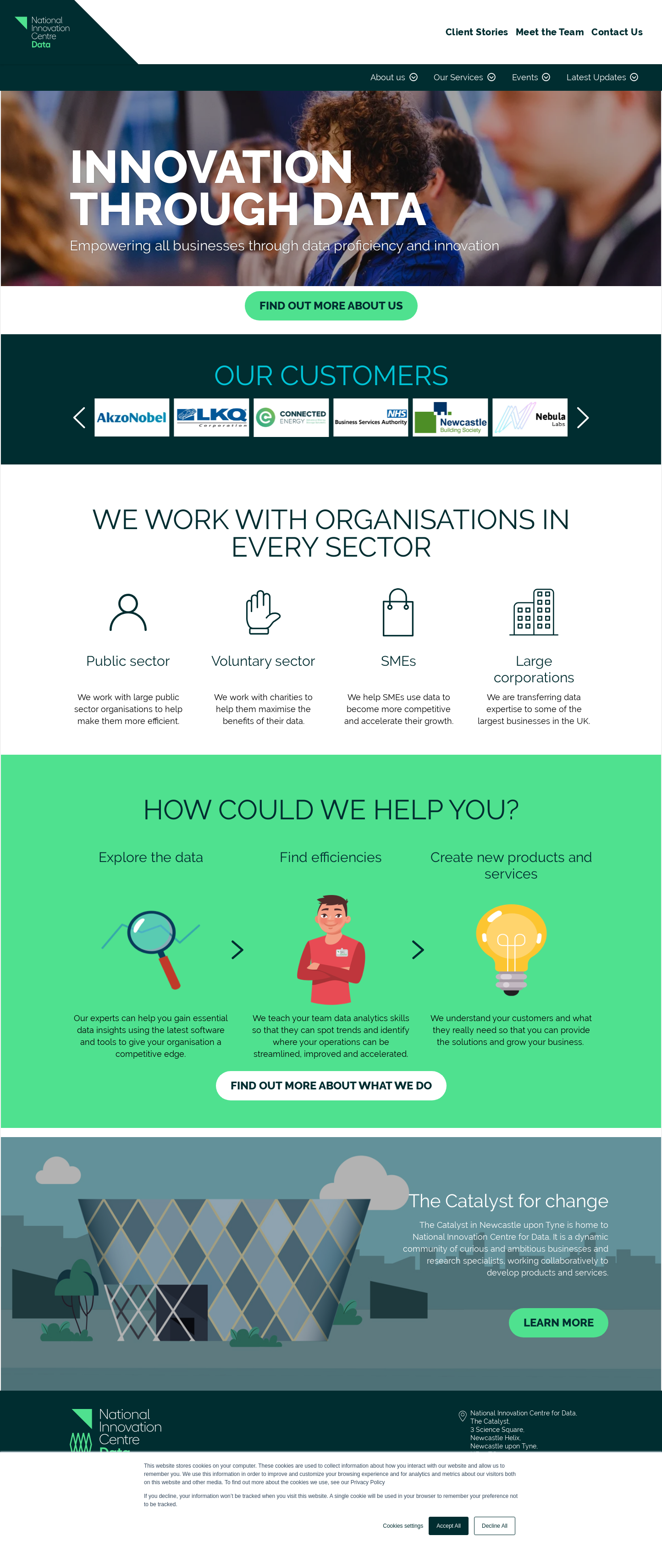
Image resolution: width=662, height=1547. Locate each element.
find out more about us (331, 305)
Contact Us (617, 32)
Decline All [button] (495, 1526)
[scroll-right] (583, 418)
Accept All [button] (448, 1526)
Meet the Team (550, 32)
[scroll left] (79, 418)
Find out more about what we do (331, 1085)
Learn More (559, 1322)
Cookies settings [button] (403, 1526)
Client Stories (477, 32)
